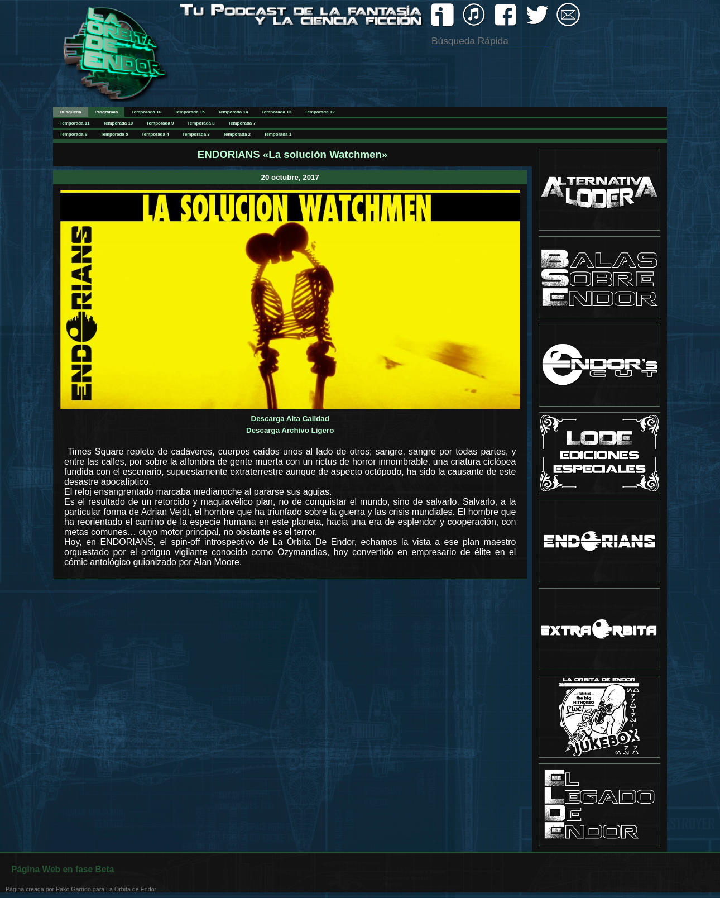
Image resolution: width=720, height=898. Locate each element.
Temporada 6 (73, 134)
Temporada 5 (114, 134)
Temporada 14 (233, 111)
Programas (106, 111)
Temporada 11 (75, 123)
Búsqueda (70, 111)
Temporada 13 (276, 111)
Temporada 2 (237, 134)
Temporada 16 (146, 111)
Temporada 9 (160, 123)
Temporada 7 (242, 123)
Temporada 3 (196, 134)
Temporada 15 (190, 111)
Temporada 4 (155, 134)
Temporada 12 (320, 111)
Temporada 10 (118, 123)
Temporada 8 (201, 123)
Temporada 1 (277, 134)
